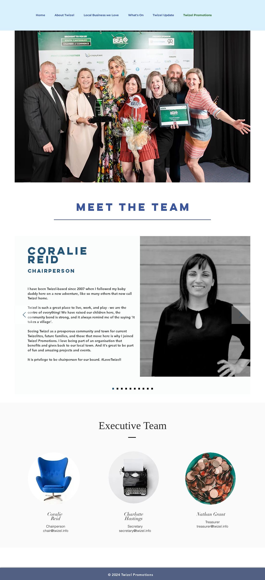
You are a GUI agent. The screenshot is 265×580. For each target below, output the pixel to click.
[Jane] (148, 389)
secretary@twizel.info (135, 530)
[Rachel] (130, 389)
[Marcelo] (117, 389)
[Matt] (152, 389)
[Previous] (24, 315)
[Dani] (135, 389)
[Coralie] (113, 389)
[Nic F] (126, 389)
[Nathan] (143, 389)
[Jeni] (139, 389)
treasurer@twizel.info (212, 526)
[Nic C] (122, 389)
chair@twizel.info (55, 530)
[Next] (241, 315)
